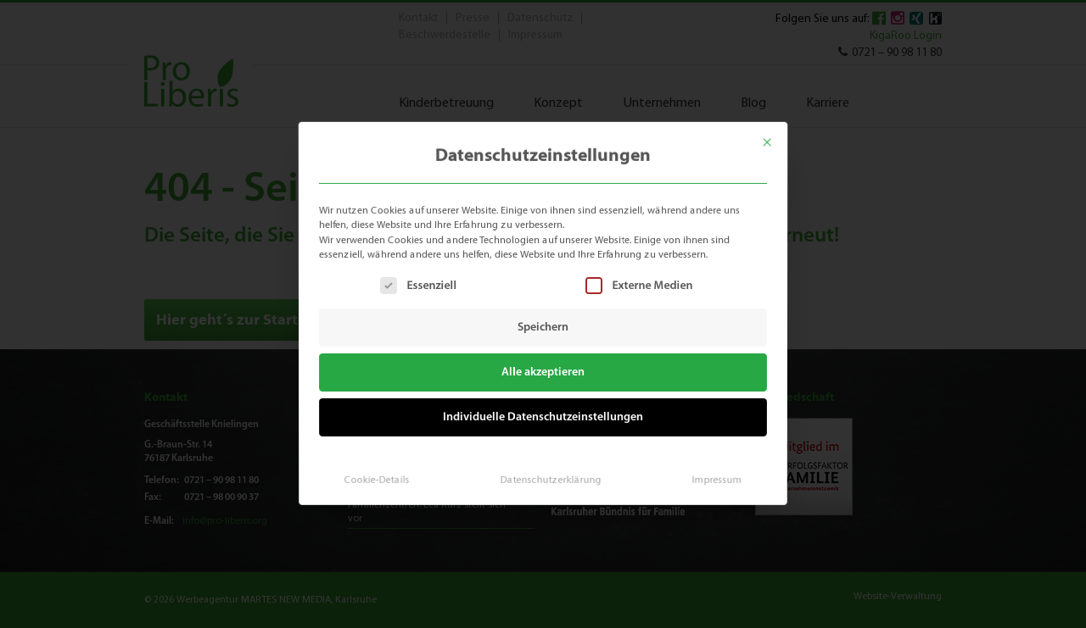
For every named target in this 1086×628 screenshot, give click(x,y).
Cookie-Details (383, 473)
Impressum (710, 473)
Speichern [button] (543, 327)
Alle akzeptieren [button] (543, 371)
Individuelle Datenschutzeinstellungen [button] (543, 414)
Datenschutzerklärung (549, 473)
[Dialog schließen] (777, 136)
